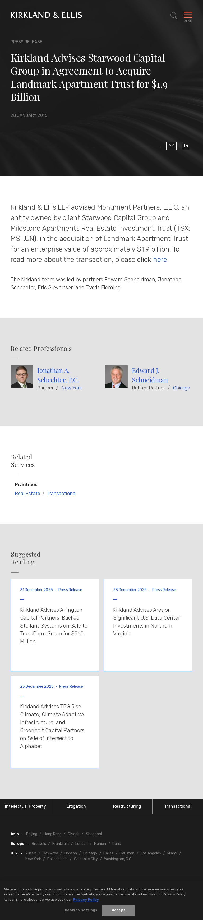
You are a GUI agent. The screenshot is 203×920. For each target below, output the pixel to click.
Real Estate (27, 493)
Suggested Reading (25, 558)
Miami (172, 853)
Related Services (23, 461)
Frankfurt (60, 844)
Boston (70, 853)
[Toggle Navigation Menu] (187, 16)
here (160, 259)
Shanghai (94, 834)
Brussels (39, 844)
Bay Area (50, 853)
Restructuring (127, 806)
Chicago (181, 388)
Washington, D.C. (118, 859)
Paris (116, 844)
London (81, 844)
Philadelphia (57, 859)
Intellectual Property (25, 806)
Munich (100, 844)
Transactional (61, 493)
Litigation (76, 806)
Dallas (108, 853)
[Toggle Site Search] (174, 16)
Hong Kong (53, 834)
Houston (127, 853)
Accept (118, 912)
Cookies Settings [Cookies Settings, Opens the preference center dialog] (81, 912)
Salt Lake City (86, 859)
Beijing (31, 834)
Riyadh (74, 834)
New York (72, 388)
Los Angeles (151, 853)
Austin (30, 853)
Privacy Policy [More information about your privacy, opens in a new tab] (86, 901)
